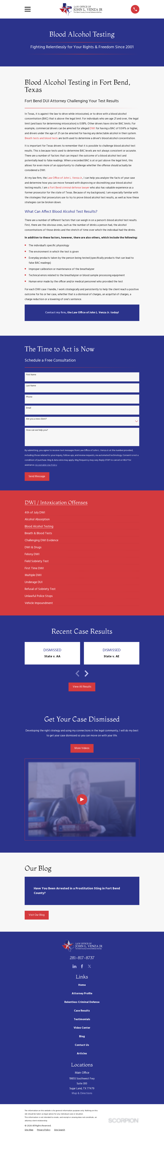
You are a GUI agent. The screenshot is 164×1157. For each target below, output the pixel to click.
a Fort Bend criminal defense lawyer (68, 188)
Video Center (82, 1028)
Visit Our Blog (37, 915)
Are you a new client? (36, 419)
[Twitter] (89, 966)
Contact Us (82, 1045)
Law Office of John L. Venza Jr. (64, 178)
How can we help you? (37, 430)
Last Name (31, 386)
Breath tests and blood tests (41, 138)
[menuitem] (35, 511)
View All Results (82, 687)
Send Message (37, 476)
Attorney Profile (82, 993)
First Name (31, 375)
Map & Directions (82, 1093)
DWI (92, 128)
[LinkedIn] (74, 966)
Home (82, 985)
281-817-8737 (82, 957)
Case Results (82, 1011)
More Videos (81, 748)
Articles (82, 1053)
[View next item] (86, 673)
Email (28, 408)
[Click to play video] (82, 799)
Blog (82, 1036)
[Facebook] (82, 966)
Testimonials (82, 1019)
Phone (29, 397)
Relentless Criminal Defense (81, 1002)
